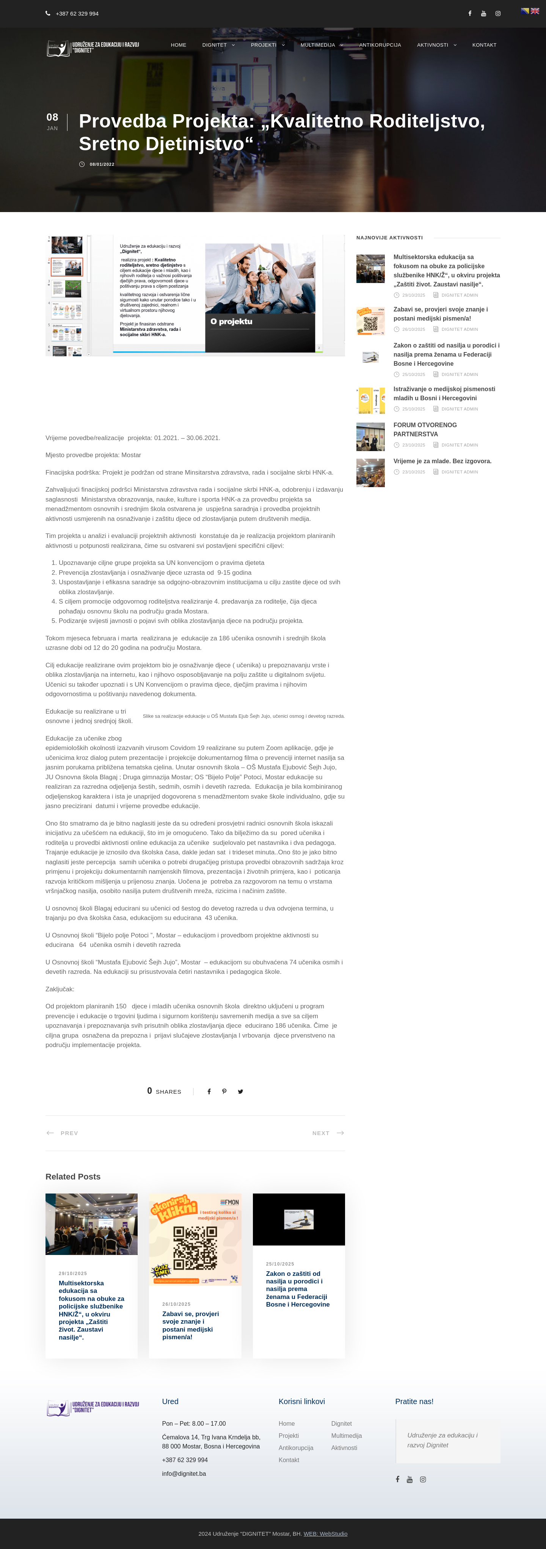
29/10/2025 (73, 1273)
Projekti (264, 45)
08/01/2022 (102, 164)
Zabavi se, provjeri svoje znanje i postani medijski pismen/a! (190, 1325)
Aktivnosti (432, 45)
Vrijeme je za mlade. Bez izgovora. (443, 461)
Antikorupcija (380, 45)
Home (179, 45)
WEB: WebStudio (326, 1533)
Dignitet (214, 45)
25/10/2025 (280, 1264)
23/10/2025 (414, 445)
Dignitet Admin (460, 295)
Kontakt (484, 45)
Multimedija (318, 45)
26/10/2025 (176, 1304)
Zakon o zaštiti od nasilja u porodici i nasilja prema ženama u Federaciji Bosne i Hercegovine (298, 1289)
